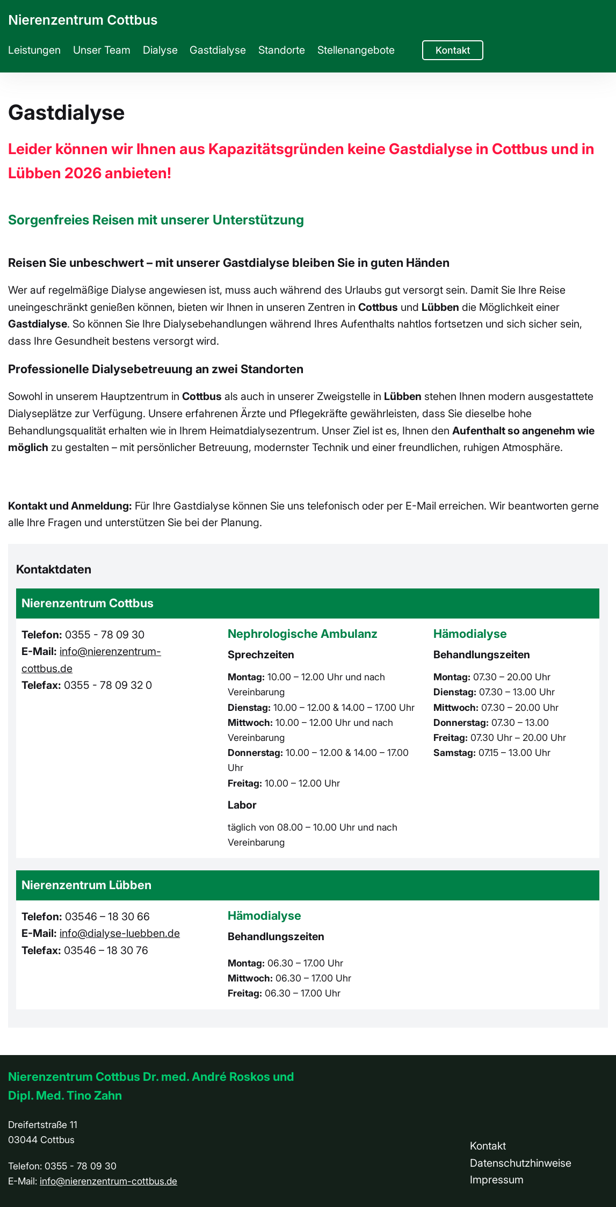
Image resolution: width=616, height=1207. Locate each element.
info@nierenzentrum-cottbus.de (108, 1181)
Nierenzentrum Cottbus (83, 20)
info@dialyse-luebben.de (120, 933)
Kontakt (453, 50)
